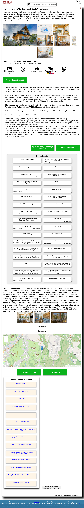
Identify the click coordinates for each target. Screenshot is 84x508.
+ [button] (6, 337)
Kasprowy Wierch (21, 383)
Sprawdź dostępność (15, 80)
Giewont (21, 399)
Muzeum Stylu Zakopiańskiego (21, 460)
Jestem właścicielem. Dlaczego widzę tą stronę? (51, 487)
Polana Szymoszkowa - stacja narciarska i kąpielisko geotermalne (21, 452)
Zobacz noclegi (55, 372)
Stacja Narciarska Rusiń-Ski (21, 482)
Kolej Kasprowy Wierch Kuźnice (21, 406)
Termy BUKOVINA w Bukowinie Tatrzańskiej (21, 475)
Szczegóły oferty (29, 372)
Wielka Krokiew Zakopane (21, 421)
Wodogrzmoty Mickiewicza (21, 391)
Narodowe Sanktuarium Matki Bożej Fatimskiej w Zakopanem (21, 430)
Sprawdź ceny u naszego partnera (42, 148)
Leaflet (68, 366)
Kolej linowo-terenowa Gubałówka (21, 467)
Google (36, 502)
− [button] (6, 340)
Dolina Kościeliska (21, 414)
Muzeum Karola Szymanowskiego (21, 444)
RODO (81, 503)
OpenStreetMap (76, 366)
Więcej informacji (68, 148)
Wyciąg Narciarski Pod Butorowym (21, 437)
